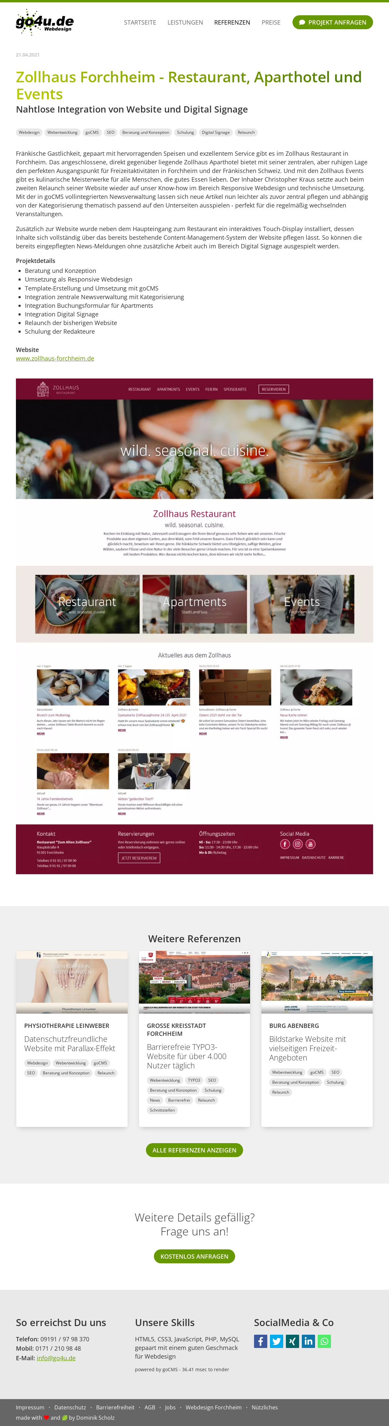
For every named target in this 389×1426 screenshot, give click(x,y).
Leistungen (185, 22)
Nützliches (265, 1407)
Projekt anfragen (332, 22)
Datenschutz (70, 1407)
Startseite (140, 22)
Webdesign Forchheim (214, 1407)
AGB (150, 1407)
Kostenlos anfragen (194, 1256)
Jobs (170, 1407)
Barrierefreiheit (115, 1407)
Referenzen (232, 22)
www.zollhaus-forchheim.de (55, 358)
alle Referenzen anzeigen (194, 1150)
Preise (271, 22)
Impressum (30, 1407)
